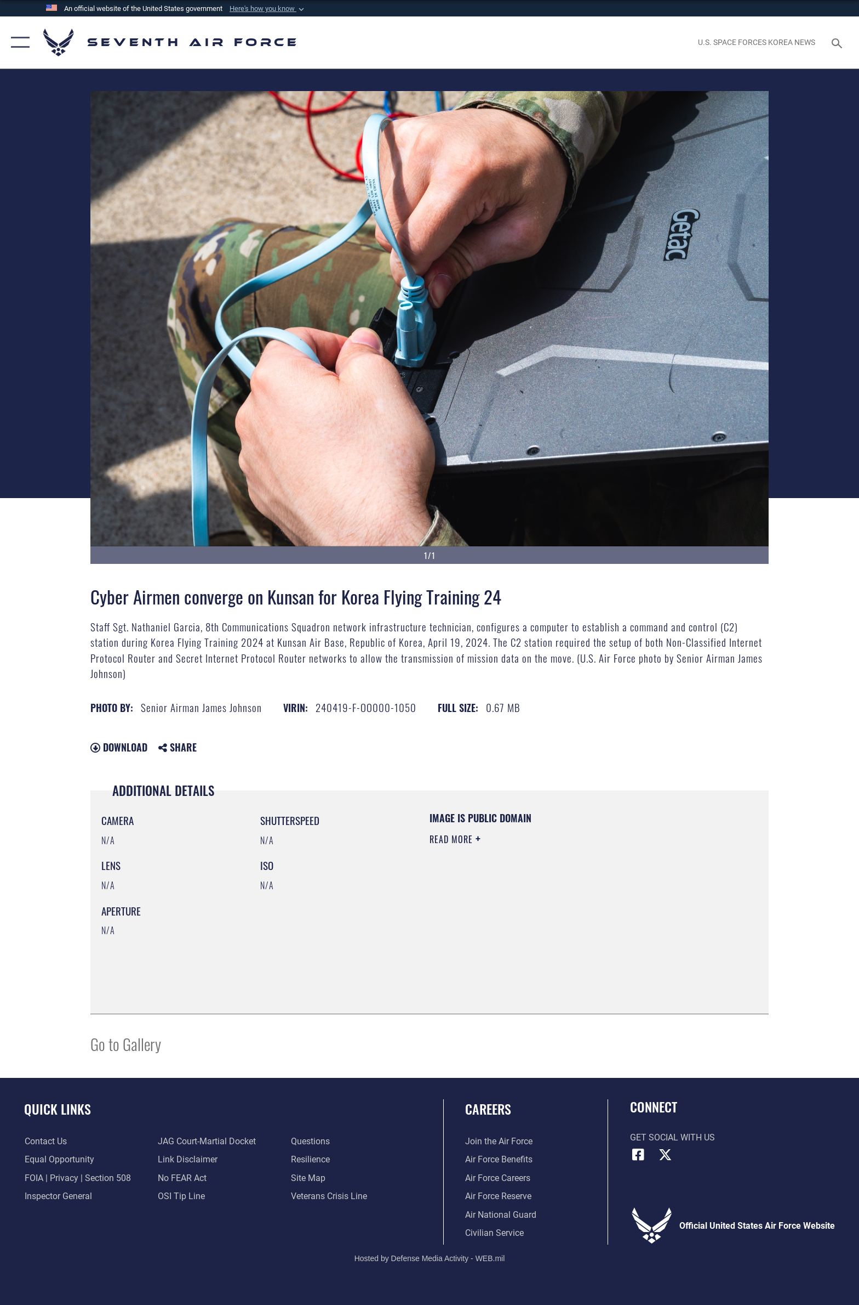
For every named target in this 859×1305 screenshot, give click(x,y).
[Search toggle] (838, 42)
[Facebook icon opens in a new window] (638, 1154)
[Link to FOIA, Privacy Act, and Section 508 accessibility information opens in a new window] (77, 1178)
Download (118, 747)
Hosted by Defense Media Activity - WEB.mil (429, 1258)
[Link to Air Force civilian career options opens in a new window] (494, 1233)
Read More (453, 839)
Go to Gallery (125, 1043)
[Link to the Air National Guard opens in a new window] (500, 1215)
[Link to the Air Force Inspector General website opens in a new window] (57, 1196)
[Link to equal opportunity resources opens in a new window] (59, 1159)
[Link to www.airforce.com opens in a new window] (498, 1141)
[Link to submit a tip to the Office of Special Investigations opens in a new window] (181, 1196)
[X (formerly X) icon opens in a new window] (665, 1154)
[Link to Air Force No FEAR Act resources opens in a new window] (182, 1178)
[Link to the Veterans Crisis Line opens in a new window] (329, 1196)
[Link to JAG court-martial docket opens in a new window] (207, 1141)
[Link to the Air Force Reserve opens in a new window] (498, 1196)
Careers (488, 1108)
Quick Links (57, 1108)
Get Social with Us (672, 1137)
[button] (268, 8)
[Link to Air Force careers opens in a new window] (497, 1178)
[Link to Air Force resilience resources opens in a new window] (310, 1159)
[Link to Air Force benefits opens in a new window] (498, 1159)
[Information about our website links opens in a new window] (187, 1159)
